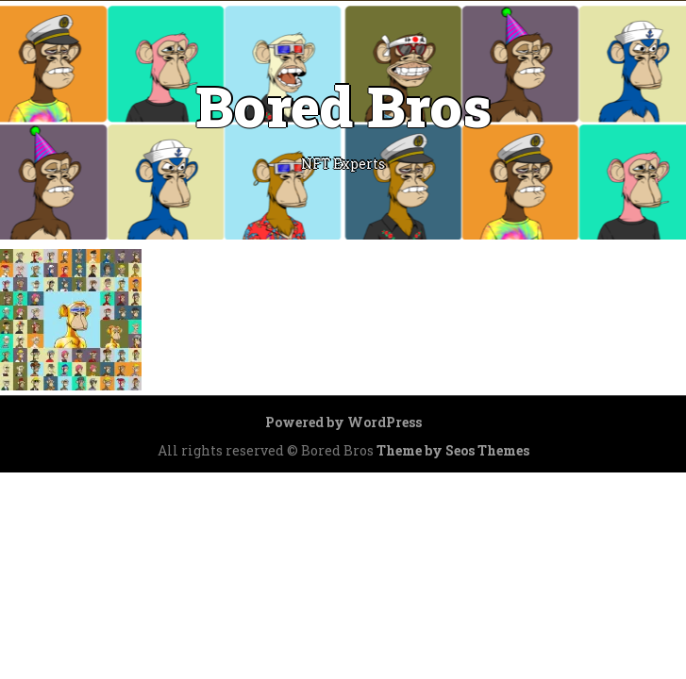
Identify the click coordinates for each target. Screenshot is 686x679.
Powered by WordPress (343, 422)
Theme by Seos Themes (452, 450)
